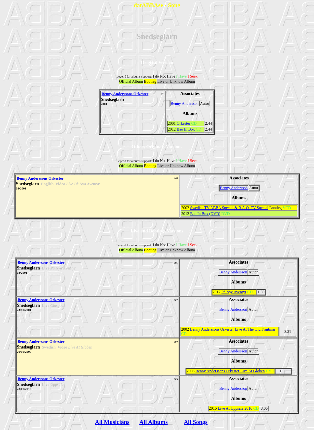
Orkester (183, 123)
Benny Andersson (184, 103)
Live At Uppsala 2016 (235, 408)
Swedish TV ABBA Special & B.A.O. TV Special (229, 208)
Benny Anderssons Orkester (125, 94)
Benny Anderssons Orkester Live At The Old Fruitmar (232, 329)
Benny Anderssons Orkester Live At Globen (230, 371)
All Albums (153, 422)
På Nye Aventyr (234, 292)
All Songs (196, 422)
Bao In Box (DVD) (205, 214)
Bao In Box (186, 129)
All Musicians (112, 422)
